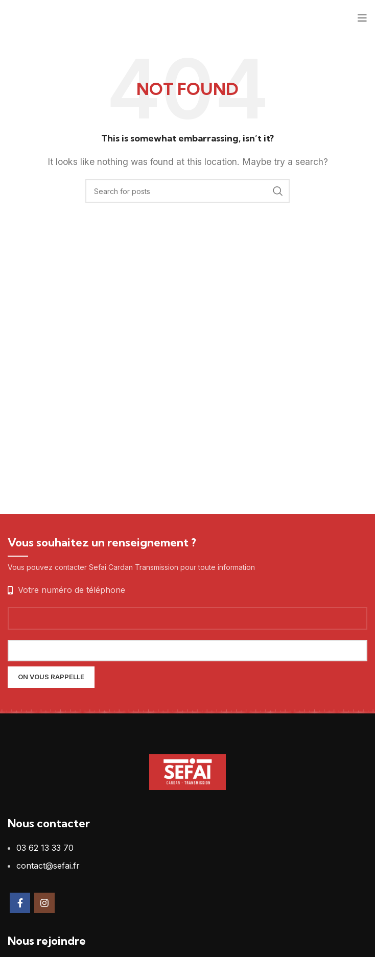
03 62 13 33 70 (45, 848)
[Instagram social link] (44, 903)
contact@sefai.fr (48, 865)
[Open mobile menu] (362, 18)
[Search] (187, 191)
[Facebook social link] (20, 903)
